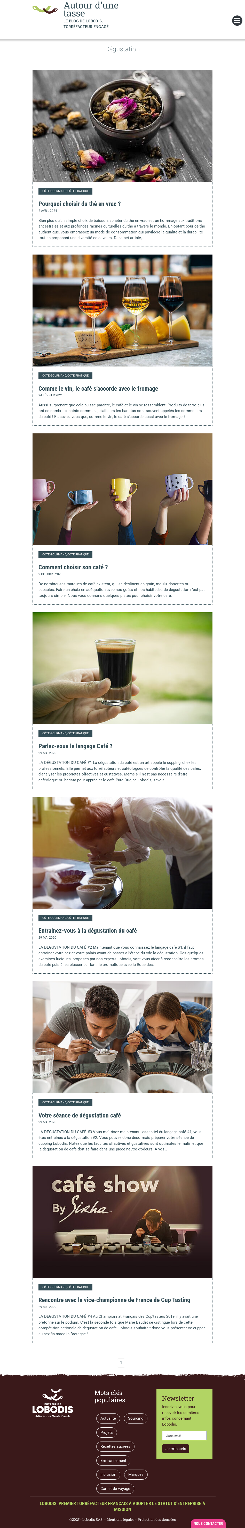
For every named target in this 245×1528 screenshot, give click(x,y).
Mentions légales (121, 1519)
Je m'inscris (175, 1448)
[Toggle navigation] (237, 20)
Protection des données (157, 1519)
